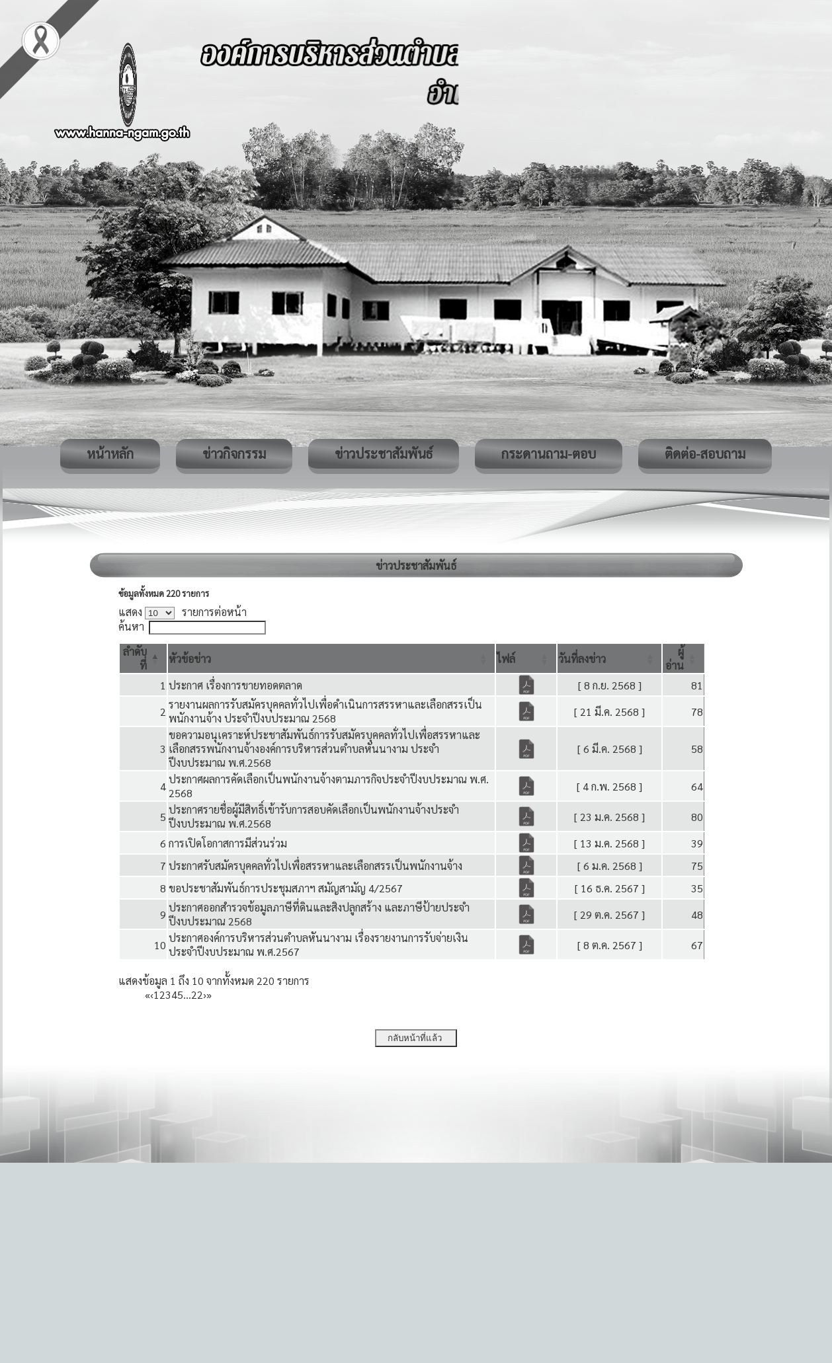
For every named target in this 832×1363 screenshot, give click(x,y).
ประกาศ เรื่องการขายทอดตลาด (235, 685)
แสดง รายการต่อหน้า (182, 612)
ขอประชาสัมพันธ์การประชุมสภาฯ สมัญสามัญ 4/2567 (286, 888)
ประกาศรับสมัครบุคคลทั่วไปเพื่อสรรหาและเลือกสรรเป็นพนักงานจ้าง (315, 866)
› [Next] (204, 994)
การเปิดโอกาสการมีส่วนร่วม (228, 843)
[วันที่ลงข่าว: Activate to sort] (610, 658)
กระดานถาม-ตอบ (548, 453)
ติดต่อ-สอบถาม (705, 453)
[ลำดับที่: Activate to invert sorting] (143, 658)
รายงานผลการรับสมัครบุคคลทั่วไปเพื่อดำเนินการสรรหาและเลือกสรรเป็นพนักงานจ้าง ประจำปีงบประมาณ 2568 (325, 711)
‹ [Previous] (151, 994)
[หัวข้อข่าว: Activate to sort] (331, 658)
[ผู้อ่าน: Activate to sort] (683, 658)
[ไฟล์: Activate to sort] (526, 658)
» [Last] (209, 994)
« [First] (147, 994)
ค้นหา (131, 626)
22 (197, 994)
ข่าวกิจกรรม (234, 453)
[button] (190, 659)
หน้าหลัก (110, 453)
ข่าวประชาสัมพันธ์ (384, 453)
